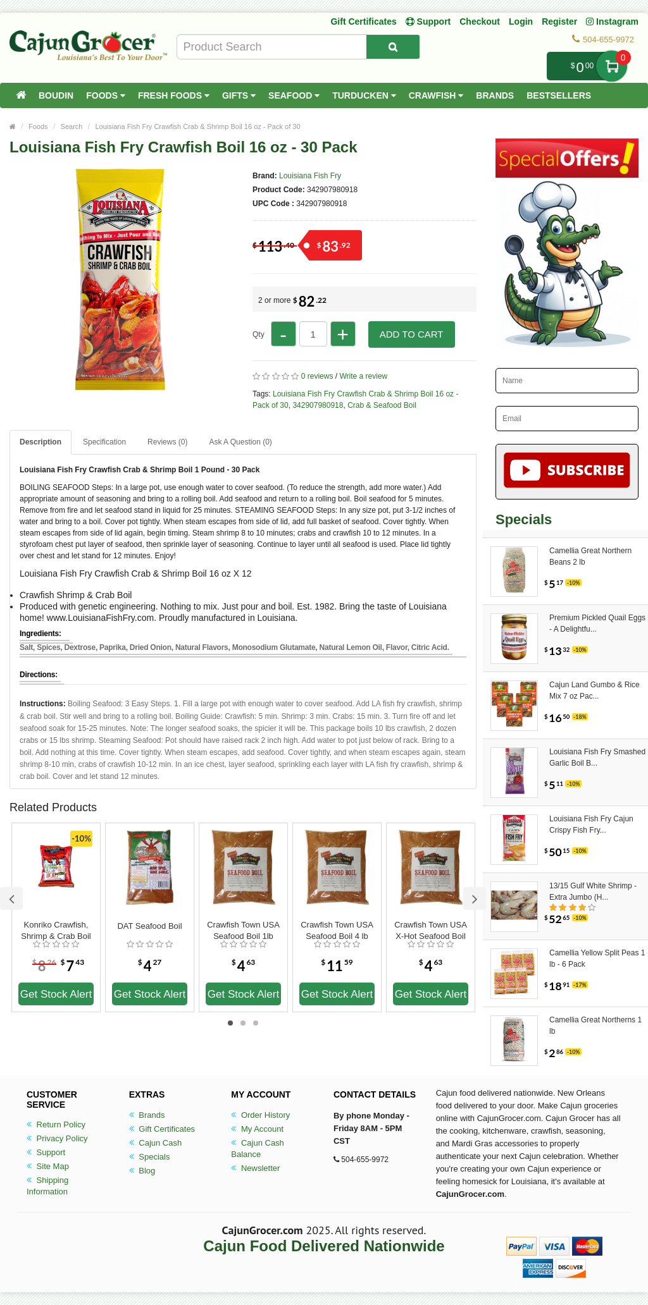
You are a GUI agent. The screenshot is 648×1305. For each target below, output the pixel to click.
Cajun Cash (155, 1143)
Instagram (612, 21)
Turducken (364, 95)
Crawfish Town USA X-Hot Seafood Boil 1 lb (430, 930)
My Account (257, 1129)
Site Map (48, 1166)
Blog (142, 1170)
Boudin (56, 95)
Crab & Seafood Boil (381, 405)
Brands (495, 95)
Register (559, 21)
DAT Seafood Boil (149, 926)
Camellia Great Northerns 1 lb (595, 1025)
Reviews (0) (167, 442)
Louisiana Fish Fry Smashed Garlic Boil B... (597, 757)
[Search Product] (393, 47)
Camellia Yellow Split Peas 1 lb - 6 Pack (597, 958)
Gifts (239, 95)
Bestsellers (558, 95)
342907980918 (317, 405)
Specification (104, 442)
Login (521, 21)
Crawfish (436, 95)
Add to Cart (412, 334)
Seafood (294, 95)
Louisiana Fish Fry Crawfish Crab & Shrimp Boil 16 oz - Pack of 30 (197, 126)
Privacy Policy (57, 1138)
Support (46, 1152)
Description (40, 442)
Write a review (363, 376)
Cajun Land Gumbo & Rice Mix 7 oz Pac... (594, 690)
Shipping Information (47, 1185)
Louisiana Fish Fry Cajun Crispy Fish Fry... (591, 824)
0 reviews (317, 376)
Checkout (479, 21)
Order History (260, 1115)
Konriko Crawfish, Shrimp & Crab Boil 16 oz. (56, 930)
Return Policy (56, 1124)
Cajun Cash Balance (257, 1148)
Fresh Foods (173, 95)
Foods (105, 95)
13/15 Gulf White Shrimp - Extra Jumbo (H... (593, 891)
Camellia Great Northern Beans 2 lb (590, 556)
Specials (149, 1156)
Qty (258, 334)
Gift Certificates (363, 21)
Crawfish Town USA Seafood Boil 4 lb (337, 930)
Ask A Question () (240, 442)
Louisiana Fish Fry (310, 175)
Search (72, 126)
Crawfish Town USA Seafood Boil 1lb (243, 930)
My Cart (611, 66)
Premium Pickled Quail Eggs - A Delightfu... (597, 623)
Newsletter (255, 1168)
